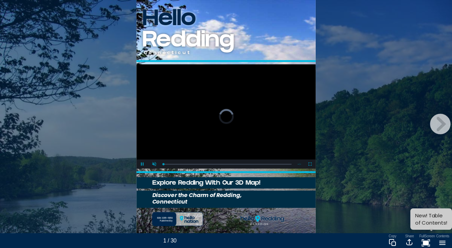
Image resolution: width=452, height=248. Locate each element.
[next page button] (440, 124)
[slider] (227, 164)
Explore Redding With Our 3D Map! (206, 183)
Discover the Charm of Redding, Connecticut (197, 198)
